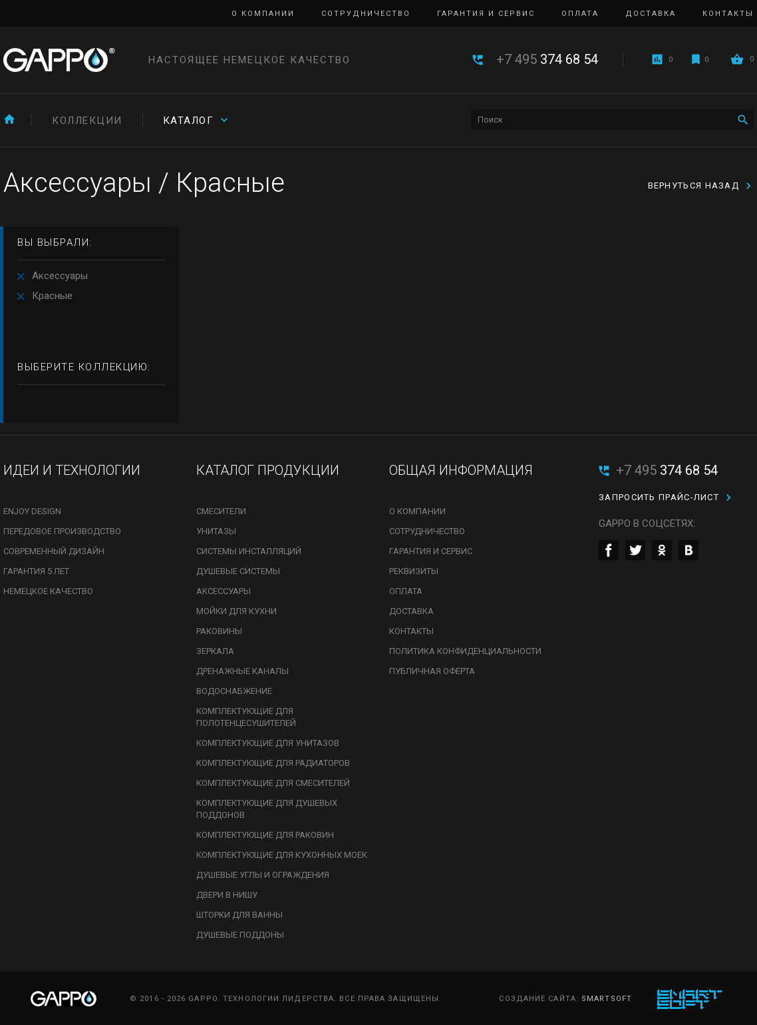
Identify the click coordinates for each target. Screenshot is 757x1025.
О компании (263, 13)
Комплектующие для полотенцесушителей (246, 717)
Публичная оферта (432, 671)
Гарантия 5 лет (36, 571)
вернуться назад (694, 185)
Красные (52, 296)
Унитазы (216, 531)
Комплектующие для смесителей (273, 783)
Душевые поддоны (240, 935)
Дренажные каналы (242, 671)
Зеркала (215, 651)
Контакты (728, 13)
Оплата (580, 13)
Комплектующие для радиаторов (273, 763)
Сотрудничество (365, 13)
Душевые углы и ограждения (262, 875)
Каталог (188, 121)
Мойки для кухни (236, 611)
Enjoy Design (32, 511)
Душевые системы (238, 571)
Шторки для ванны (239, 915)
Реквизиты (413, 571)
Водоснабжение (234, 691)
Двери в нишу (226, 895)
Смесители (221, 511)
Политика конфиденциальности (465, 651)
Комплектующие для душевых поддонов (266, 809)
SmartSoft (606, 998)
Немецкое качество (48, 591)
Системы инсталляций (248, 551)
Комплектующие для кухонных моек (281, 855)
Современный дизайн (53, 551)
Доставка (650, 13)
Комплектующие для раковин (265, 835)
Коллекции (87, 121)
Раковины (219, 631)
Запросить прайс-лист (659, 497)
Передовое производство (62, 531)
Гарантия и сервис (486, 13)
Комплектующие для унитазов (267, 743)
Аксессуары (60, 276)
